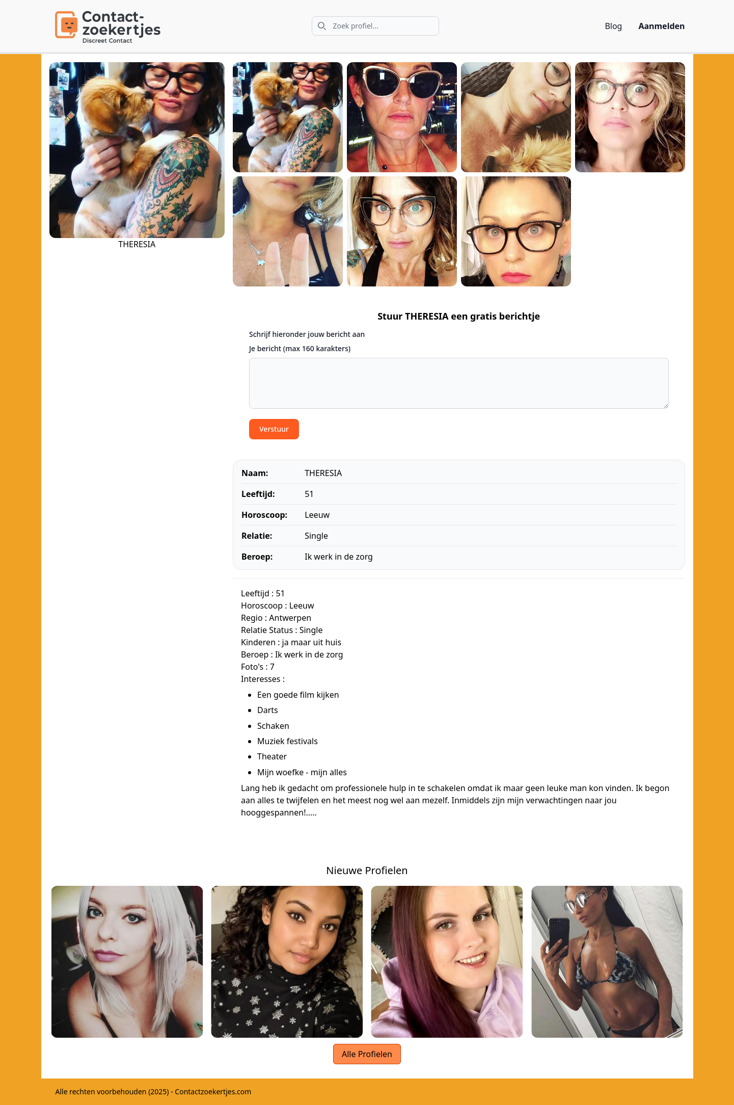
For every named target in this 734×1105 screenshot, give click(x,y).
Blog (613, 26)
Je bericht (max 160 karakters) (299, 348)
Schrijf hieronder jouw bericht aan (307, 334)
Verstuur (274, 429)
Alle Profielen (367, 1054)
